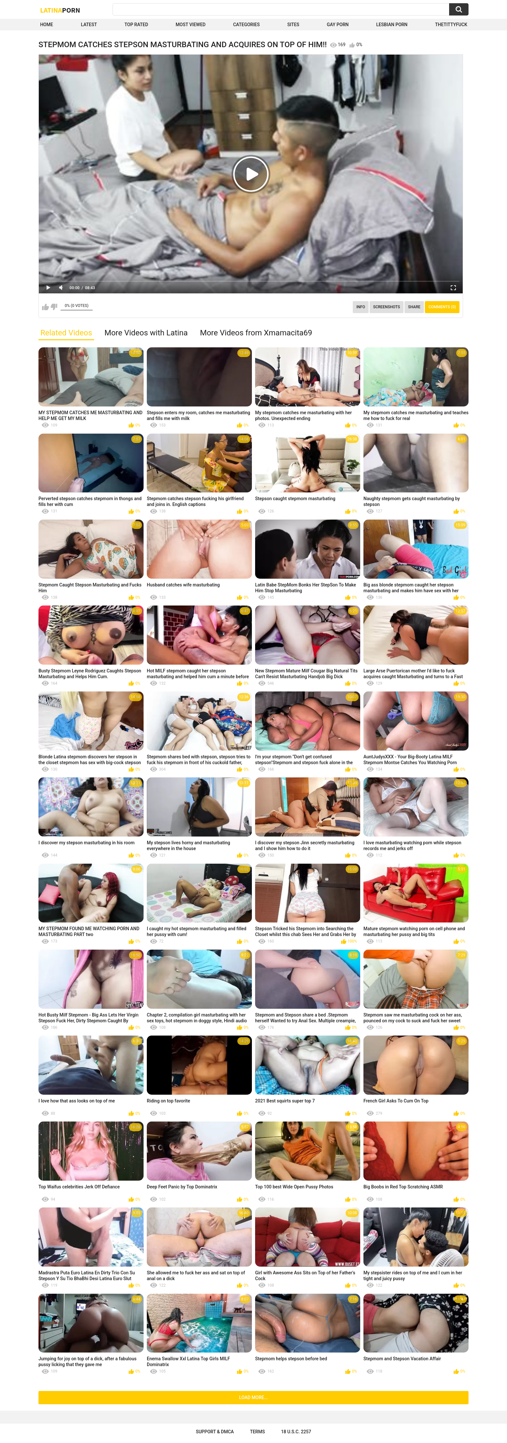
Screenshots (386, 307)
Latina (60, 10)
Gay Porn (338, 24)
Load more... (253, 1397)
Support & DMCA (215, 1431)
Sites (293, 24)
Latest (89, 24)
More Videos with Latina (146, 332)
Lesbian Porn (391, 24)
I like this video (45, 307)
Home (46, 24)
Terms (257, 1431)
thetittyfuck (451, 24)
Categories (246, 24)
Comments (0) (442, 307)
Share (414, 307)
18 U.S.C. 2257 (296, 1431)
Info (360, 307)
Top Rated (136, 24)
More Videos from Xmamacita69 (256, 332)
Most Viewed (190, 24)
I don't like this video (53, 307)
